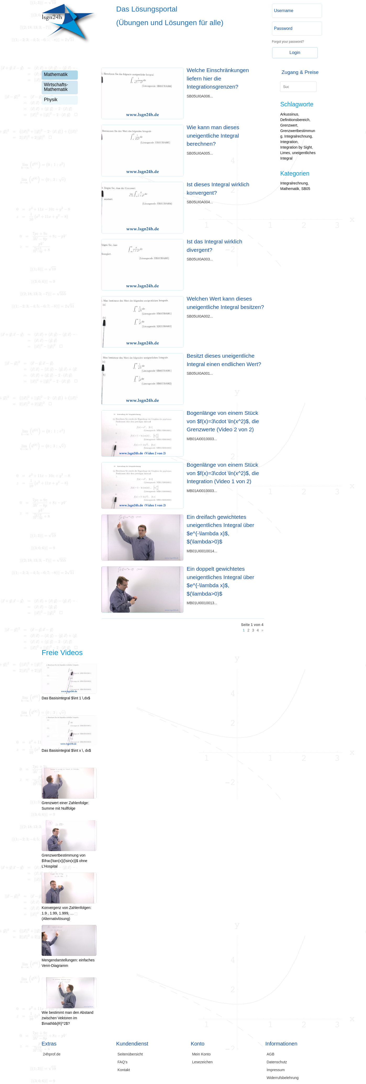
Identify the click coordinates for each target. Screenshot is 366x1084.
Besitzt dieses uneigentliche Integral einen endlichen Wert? (224, 360)
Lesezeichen (202, 1062)
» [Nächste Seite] (262, 630)
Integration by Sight (296, 147)
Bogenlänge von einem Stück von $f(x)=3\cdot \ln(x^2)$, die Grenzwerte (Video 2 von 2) (223, 421)
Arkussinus (289, 114)
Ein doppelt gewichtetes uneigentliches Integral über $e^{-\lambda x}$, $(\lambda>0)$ (220, 581)
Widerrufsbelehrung (282, 1078)
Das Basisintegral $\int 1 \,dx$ (69, 695)
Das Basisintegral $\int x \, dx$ (69, 748)
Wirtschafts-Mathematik (56, 87)
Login (294, 52)
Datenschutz (277, 1062)
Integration (288, 142)
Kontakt (124, 1070)
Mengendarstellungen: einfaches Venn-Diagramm (69, 960)
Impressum (276, 1070)
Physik (51, 99)
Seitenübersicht (130, 1054)
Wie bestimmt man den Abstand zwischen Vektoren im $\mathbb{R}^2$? (69, 1015)
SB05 (305, 189)
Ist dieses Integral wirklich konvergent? (218, 188)
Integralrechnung (298, 136)
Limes (285, 153)
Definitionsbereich (294, 120)
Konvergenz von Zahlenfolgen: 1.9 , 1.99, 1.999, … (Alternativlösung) (69, 910)
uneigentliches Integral (297, 155)
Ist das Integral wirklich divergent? (214, 245)
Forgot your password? (288, 41)
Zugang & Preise (300, 72)
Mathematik (56, 74)
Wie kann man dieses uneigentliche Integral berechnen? (213, 135)
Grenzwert (288, 125)
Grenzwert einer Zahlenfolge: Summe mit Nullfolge (69, 802)
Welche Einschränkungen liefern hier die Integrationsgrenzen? (218, 78)
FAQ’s (122, 1062)
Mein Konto (201, 1054)
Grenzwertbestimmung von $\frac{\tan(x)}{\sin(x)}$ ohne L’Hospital (69, 858)
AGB (270, 1054)
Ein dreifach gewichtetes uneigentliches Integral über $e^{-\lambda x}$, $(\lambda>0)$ (220, 529)
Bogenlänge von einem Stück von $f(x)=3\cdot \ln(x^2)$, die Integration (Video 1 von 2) (223, 473)
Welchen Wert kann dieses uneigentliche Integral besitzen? (225, 303)
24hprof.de (51, 1054)
